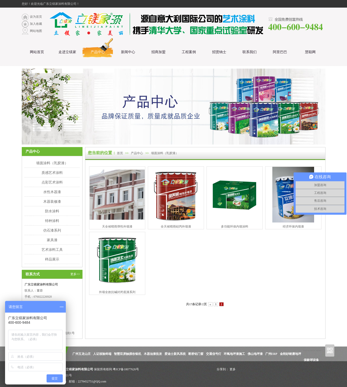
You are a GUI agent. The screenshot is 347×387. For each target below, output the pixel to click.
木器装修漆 (52, 201)
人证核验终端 (102, 354)
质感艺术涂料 (52, 173)
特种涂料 (52, 221)
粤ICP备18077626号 (126, 369)
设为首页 (36, 16)
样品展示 (52, 259)
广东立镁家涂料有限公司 (76, 369)
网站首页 (37, 52)
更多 (233, 369)
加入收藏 (36, 24)
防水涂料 (52, 211)
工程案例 (189, 52)
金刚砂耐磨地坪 (290, 354)
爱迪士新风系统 (175, 354)
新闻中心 (128, 52)
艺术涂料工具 (52, 250)
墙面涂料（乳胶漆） (52, 163)
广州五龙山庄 (81, 354)
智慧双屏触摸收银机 (127, 354)
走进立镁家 (67, 52)
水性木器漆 (52, 192)
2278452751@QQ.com (92, 381)
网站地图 (36, 31)
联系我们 (249, 52)
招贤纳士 (219, 52)
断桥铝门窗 (195, 354)
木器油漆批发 (153, 354)
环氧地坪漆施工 (234, 354)
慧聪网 (310, 52)
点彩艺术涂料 (52, 182)
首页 (120, 153)
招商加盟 (158, 52)
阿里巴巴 (280, 52)
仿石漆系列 (52, 230)
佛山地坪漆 (255, 354)
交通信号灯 (213, 354)
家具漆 (52, 240)
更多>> (75, 274)
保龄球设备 (311, 360)
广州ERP (271, 354)
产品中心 (98, 52)
